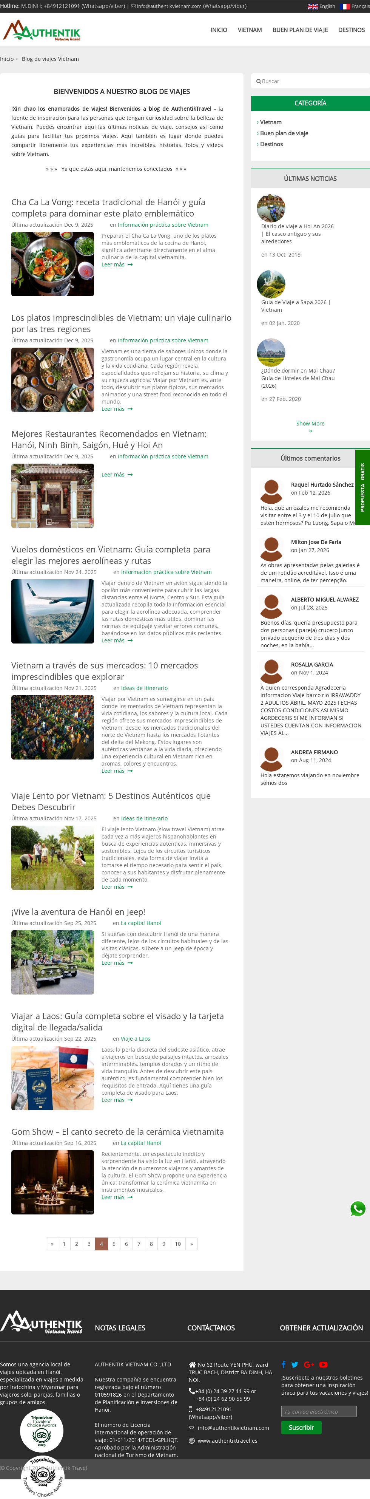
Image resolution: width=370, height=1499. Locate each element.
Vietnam (250, 30)
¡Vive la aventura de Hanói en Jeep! (78, 911)
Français (355, 6)
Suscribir (301, 1427)
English (321, 6)
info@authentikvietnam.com (166, 6)
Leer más (117, 264)
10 (178, 1243)
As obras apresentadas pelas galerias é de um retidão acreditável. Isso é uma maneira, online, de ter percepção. (310, 573)
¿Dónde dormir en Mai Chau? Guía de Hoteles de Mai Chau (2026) (298, 378)
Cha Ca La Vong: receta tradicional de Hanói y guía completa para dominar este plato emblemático (108, 207)
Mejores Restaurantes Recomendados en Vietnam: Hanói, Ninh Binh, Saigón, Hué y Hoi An (109, 439)
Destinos (351, 30)
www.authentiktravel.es (227, 1440)
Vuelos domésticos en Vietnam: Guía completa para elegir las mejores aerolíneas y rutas (110, 554)
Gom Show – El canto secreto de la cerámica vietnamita (117, 1131)
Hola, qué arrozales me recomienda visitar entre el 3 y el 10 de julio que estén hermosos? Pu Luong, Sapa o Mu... (311, 515)
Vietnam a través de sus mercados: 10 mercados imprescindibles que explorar (104, 670)
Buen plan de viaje (300, 30)
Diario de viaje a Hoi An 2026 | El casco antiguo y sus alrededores (297, 234)
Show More (310, 427)
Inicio (219, 30)
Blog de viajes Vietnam (50, 58)
